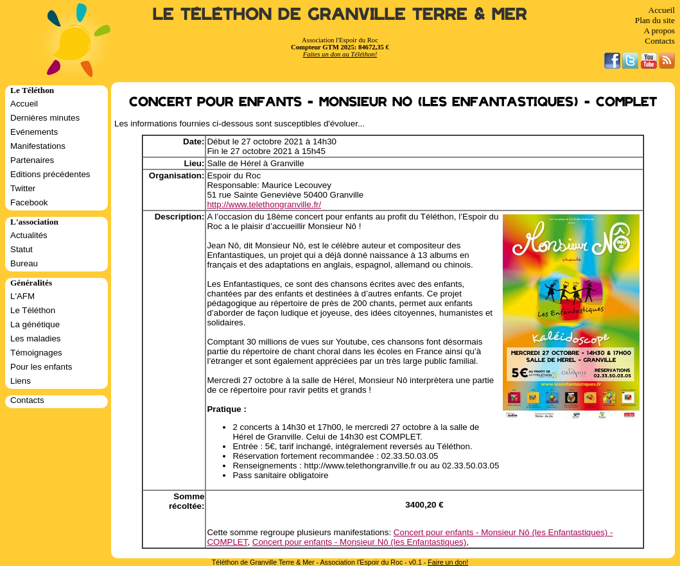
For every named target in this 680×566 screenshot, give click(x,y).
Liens (20, 381)
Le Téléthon (32, 310)
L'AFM (22, 296)
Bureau (24, 263)
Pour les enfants (41, 367)
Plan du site (655, 20)
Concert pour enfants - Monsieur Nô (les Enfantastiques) (359, 542)
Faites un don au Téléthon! (340, 54)
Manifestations (37, 146)
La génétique (35, 324)
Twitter (22, 188)
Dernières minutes (45, 118)
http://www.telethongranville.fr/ (264, 204)
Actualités (29, 235)
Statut (21, 249)
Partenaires (32, 160)
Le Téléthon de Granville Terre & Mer (340, 14)
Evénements (34, 132)
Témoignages (36, 352)
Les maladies (35, 338)
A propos (659, 30)
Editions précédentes (50, 174)
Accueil (662, 10)
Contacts (660, 41)
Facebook (29, 202)
